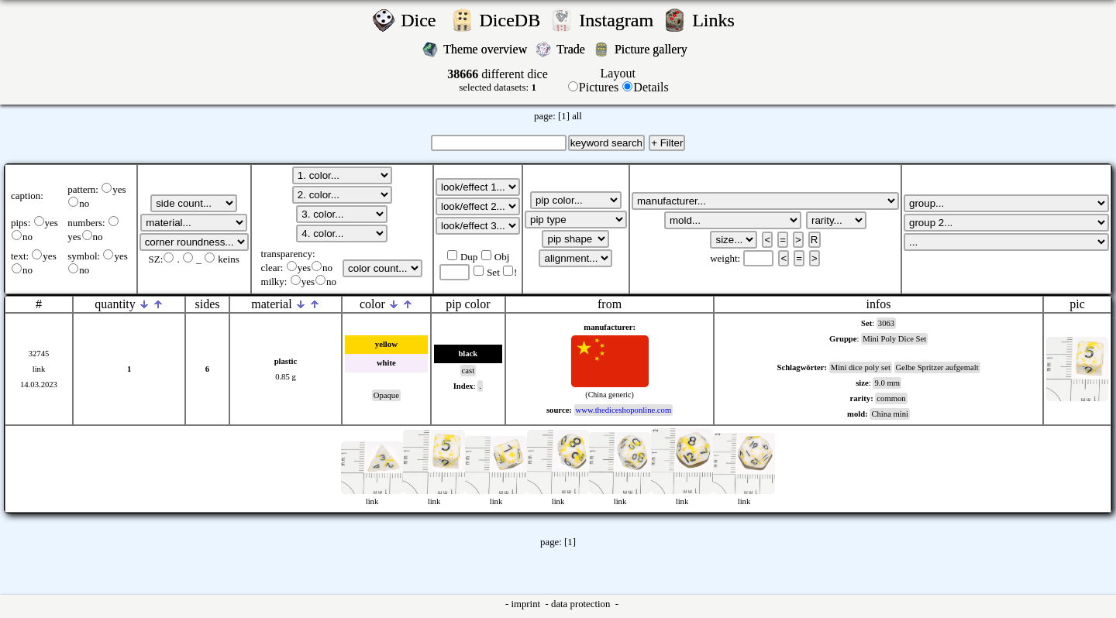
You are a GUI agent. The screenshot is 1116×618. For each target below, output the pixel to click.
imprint (526, 604)
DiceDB (513, 20)
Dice (423, 20)
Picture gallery (654, 49)
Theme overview (486, 49)
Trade (572, 49)
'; (193, 203)
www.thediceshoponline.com (624, 410)
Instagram (618, 20)
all (577, 116)
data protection (582, 604)
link (39, 369)
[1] (564, 116)
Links (718, 20)
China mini (889, 414)
